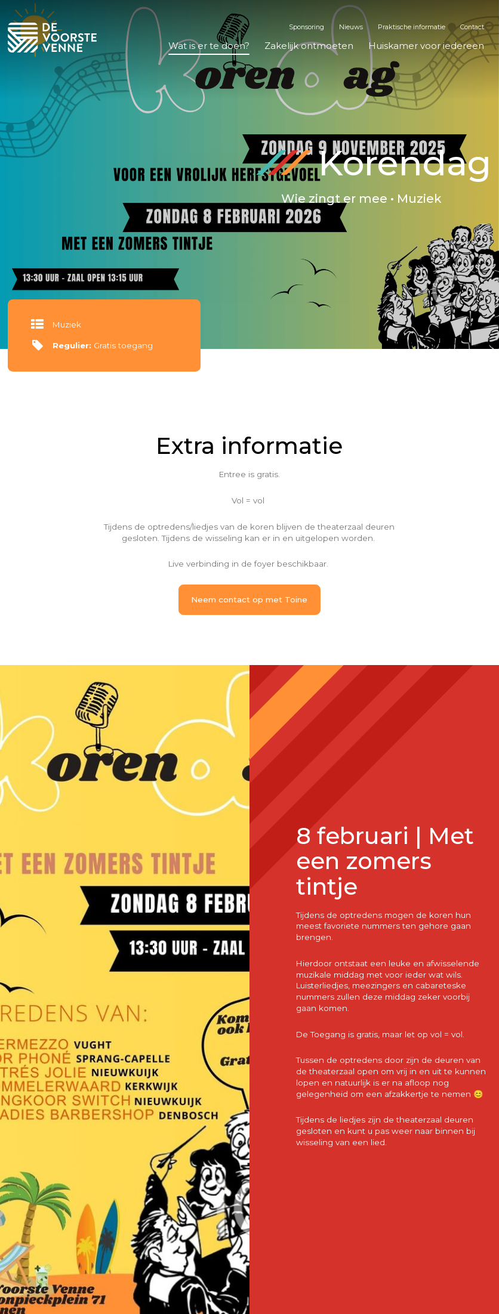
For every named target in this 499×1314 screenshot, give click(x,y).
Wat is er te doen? (209, 45)
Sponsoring (306, 27)
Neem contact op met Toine (249, 599)
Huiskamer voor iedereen (426, 45)
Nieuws (351, 27)
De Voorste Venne (54, 37)
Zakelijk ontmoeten (308, 45)
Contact (472, 27)
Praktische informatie (411, 27)
